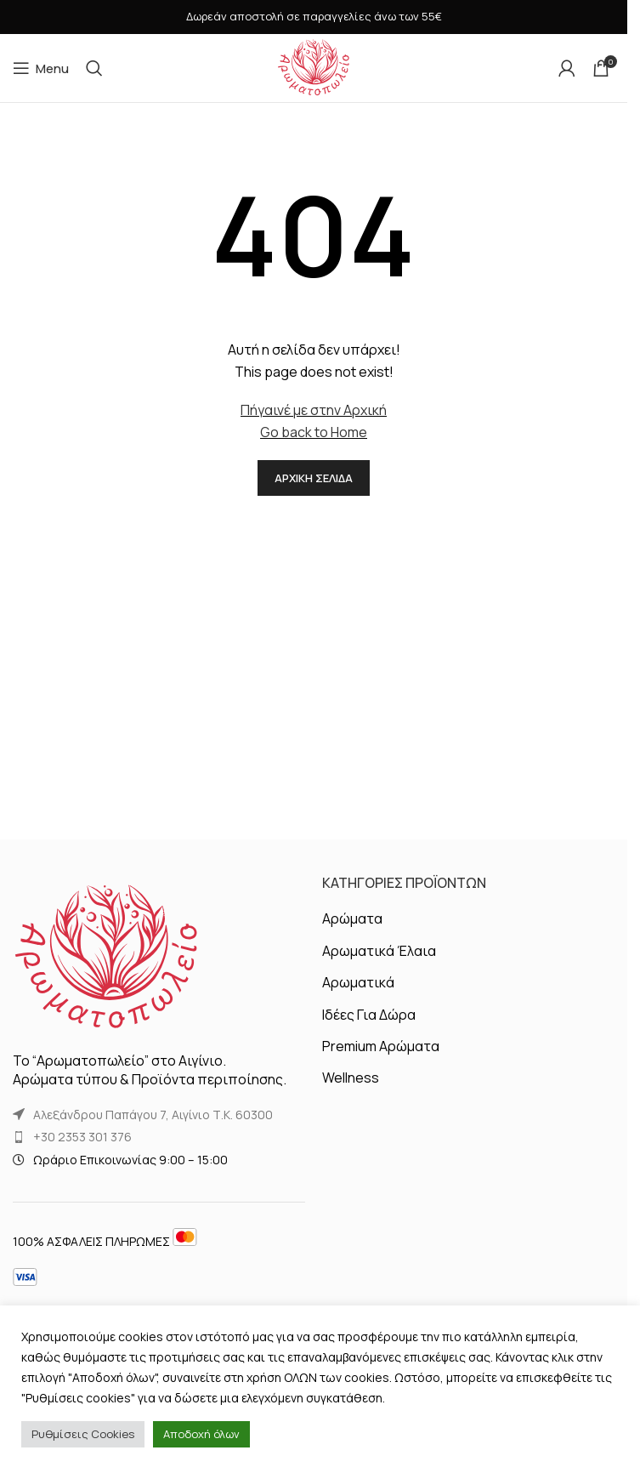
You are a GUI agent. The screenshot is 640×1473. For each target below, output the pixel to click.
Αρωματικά (358, 982)
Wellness (350, 1077)
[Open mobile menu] (40, 68)
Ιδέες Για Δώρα (369, 1014)
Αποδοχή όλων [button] (201, 1434)
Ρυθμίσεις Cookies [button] (82, 1434)
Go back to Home (313, 432)
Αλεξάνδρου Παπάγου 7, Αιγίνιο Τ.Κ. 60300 (153, 1114)
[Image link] (106, 956)
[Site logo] (313, 66)
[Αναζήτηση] (94, 68)
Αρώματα (352, 918)
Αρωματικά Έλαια (379, 950)
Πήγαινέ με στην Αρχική (314, 410)
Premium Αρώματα (380, 1046)
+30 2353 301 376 (82, 1137)
